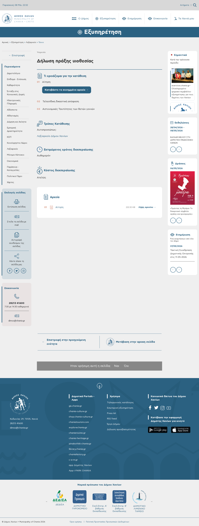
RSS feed (112, 419)
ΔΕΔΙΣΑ (60, 498)
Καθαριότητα (13, 85)
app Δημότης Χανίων (80, 465)
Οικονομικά (12, 161)
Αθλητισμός (13, 116)
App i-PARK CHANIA (80, 471)
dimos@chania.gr (16, 321)
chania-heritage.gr (79, 438)
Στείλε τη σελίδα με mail (16, 220)
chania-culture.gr (78, 411)
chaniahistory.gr (77, 454)
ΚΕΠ (9, 137)
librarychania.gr (77, 449)
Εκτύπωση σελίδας (16, 203)
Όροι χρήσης (76, 522)
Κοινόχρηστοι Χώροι (17, 143)
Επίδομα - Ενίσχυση (16, 79)
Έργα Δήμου (113, 424)
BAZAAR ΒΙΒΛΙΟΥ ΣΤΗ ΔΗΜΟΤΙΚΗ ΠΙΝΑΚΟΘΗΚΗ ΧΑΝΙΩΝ (181, 140)
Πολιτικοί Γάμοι (14, 176)
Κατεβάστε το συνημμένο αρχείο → (66, 90)
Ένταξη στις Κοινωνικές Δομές (16, 93)
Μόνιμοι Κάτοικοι (15, 155)
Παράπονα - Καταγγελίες (13, 168)
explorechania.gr (78, 427)
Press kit (111, 413)
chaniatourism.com (79, 422)
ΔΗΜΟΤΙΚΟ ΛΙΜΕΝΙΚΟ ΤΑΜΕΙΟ (139, 501)
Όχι (126, 366)
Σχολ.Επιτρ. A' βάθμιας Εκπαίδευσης (99, 501)
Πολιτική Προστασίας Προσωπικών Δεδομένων (107, 522)
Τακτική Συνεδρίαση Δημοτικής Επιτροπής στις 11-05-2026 (181, 253)
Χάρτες (10, 182)
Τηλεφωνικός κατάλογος (120, 402)
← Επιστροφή (17, 55)
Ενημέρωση (131, 18)
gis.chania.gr (75, 406)
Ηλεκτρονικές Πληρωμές (14, 102)
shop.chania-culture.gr (81, 417)
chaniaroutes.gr (77, 433)
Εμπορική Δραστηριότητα (14, 129)
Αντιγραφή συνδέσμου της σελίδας (16, 239)
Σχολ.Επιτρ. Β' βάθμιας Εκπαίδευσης (119, 501)
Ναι (116, 366)
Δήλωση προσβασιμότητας (121, 429)
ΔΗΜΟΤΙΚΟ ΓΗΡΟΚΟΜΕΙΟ (79, 500)
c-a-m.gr (73, 460)
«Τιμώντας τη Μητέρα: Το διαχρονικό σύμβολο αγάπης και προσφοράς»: (181, 211)
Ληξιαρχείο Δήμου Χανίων (52, 136)
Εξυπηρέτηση (105, 18)
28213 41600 (16, 303)
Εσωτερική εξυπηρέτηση (120, 408)
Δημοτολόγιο (13, 73)
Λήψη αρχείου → (147, 207)
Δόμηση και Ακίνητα (16, 122)
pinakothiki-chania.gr (80, 444)
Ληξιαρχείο (31, 42)
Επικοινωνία (157, 18)
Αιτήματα (184, 5)
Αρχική (5, 42)
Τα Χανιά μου (184, 18)
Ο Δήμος (80, 18)
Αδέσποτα (12, 110)
